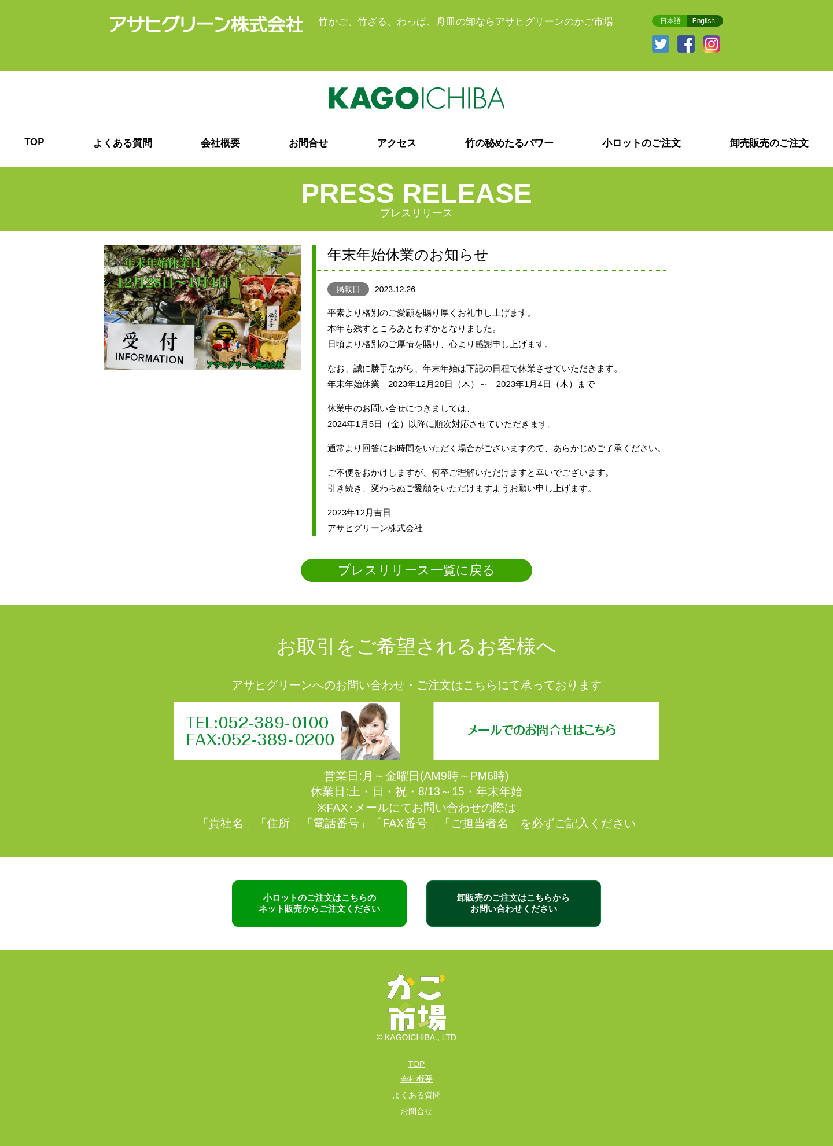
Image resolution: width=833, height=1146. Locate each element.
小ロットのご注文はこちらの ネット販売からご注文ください (319, 903)
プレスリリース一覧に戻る (416, 570)
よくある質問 (122, 143)
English (703, 21)
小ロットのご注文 (641, 143)
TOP (34, 142)
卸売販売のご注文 (769, 143)
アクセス (397, 143)
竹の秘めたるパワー (509, 143)
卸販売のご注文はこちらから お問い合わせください (513, 903)
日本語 (670, 21)
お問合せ (308, 143)
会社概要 (220, 143)
